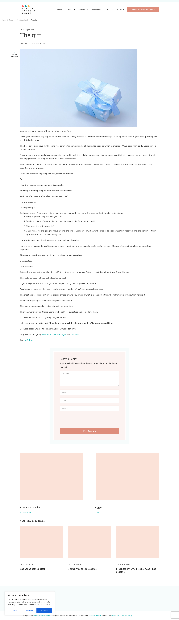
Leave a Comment (14, 55)
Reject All (29, 610)
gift (27, 340)
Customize (14, 610)
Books (119, 9)
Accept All (44, 610)
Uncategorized (27, 30)
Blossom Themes (95, 616)
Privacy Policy (127, 616)
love (31, 340)
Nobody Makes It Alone (41, 616)
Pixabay (75, 334)
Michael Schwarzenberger (54, 334)
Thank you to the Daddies (82, 568)
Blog (109, 9)
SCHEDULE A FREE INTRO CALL (143, 9)
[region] (30, 603)
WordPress (115, 616)
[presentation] (77, 419)
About (70, 9)
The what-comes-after (32, 568)
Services (81, 9)
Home (59, 9)
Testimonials (96, 9)
